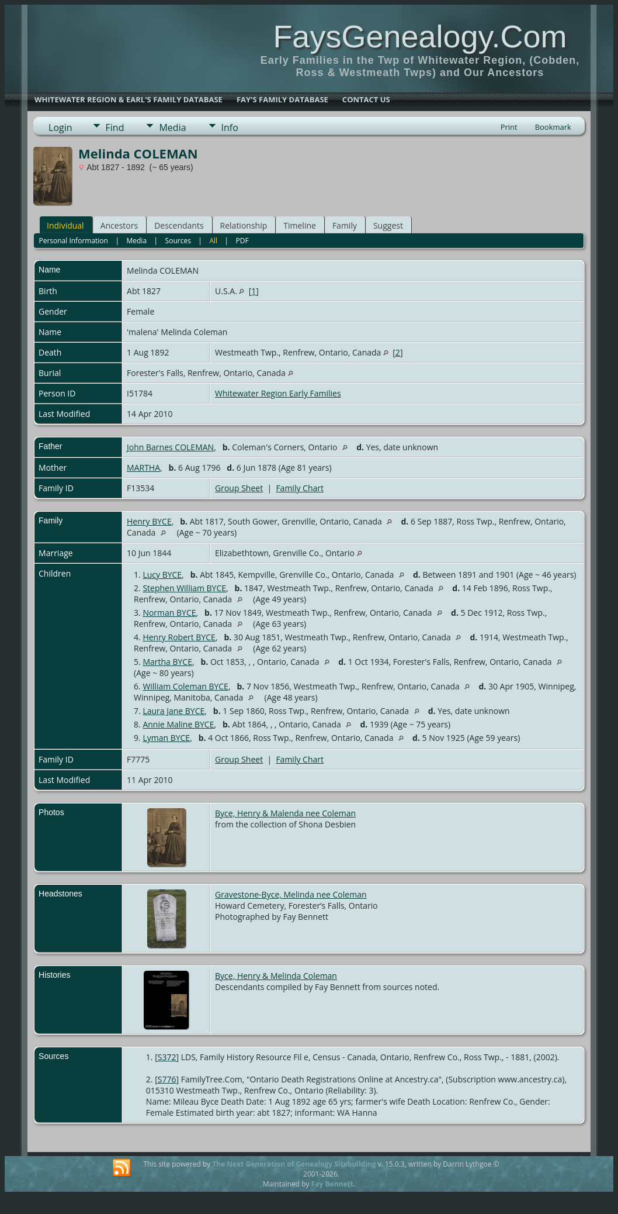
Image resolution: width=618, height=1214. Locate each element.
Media (172, 127)
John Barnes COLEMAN (170, 447)
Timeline (299, 225)
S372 (167, 1057)
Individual (65, 225)
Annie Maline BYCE (178, 724)
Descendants (178, 225)
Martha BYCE (167, 661)
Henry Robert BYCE (179, 637)
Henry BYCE (149, 521)
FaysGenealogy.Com (420, 36)
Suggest (388, 225)
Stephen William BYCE (184, 588)
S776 (167, 1079)
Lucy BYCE (162, 574)
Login (60, 127)
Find (115, 127)
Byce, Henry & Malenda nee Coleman (285, 813)
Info (229, 127)
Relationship (244, 225)
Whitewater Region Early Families (278, 393)
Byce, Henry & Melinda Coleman (276, 975)
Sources (178, 241)
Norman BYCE (169, 612)
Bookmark (553, 127)
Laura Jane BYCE (173, 710)
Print (509, 127)
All (213, 241)
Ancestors (119, 225)
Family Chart (300, 488)
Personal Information (73, 241)
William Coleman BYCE (185, 686)
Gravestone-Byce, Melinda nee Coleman (290, 894)
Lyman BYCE (166, 737)
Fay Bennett (332, 1184)
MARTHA (143, 467)
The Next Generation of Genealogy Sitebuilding (294, 1164)
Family (344, 225)
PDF (242, 241)
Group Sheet (239, 488)
